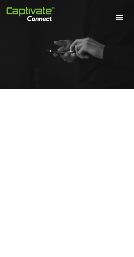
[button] (119, 16)
